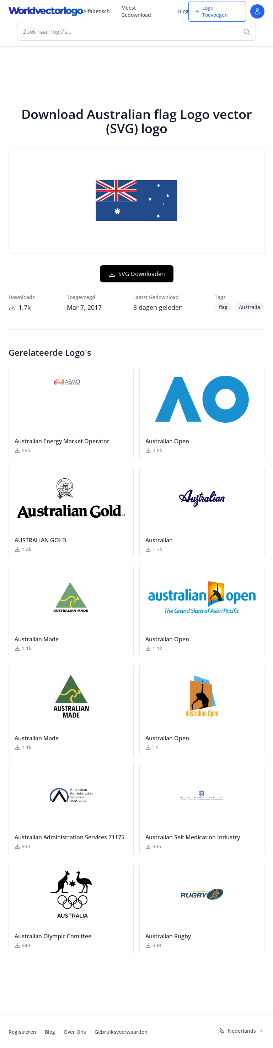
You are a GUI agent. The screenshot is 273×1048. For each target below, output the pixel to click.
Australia (249, 307)
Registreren (22, 1031)
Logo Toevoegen (211, 11)
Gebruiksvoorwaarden (121, 1031)
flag (223, 307)
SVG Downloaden (136, 274)
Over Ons (75, 1031)
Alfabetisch (96, 11)
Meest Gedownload (136, 11)
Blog (183, 11)
